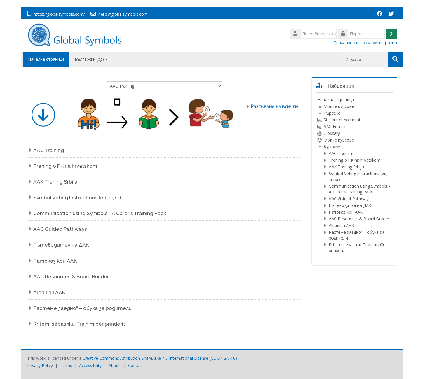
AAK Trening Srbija (55, 181)
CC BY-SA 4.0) (224, 358)
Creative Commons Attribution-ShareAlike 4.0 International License (145, 358)
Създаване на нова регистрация (365, 42)
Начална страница (45, 59)
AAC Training (48, 150)
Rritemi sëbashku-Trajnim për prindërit (79, 323)
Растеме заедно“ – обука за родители (82, 308)
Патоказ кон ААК (55, 260)
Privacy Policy (40, 365)
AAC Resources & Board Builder (71, 276)
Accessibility (90, 365)
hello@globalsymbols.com (123, 14)
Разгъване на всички (274, 106)
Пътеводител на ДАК (61, 245)
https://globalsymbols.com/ (59, 14)
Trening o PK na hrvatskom (65, 166)
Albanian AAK (49, 292)
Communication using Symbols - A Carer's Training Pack (99, 213)
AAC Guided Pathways (60, 229)
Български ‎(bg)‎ (91, 59)
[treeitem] (354, 175)
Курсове (332, 146)
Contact (135, 365)
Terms (66, 365)
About (114, 365)
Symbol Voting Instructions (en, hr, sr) (77, 197)
